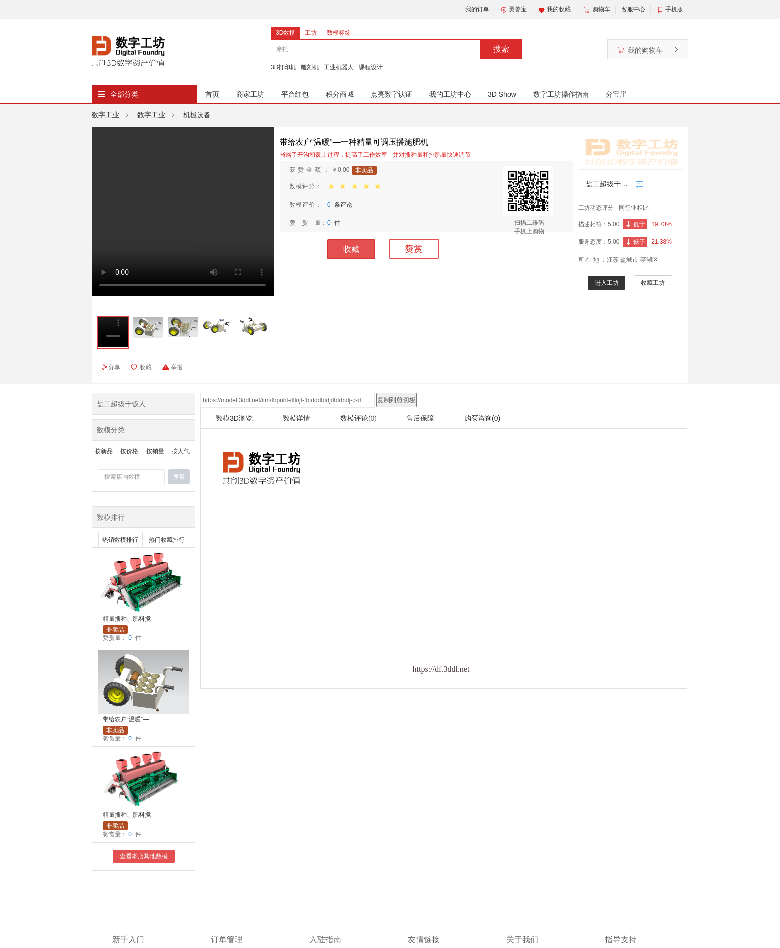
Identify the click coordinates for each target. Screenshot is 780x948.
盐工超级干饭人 (608, 184)
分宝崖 (616, 94)
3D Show (502, 94)
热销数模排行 (120, 539)
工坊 (311, 32)
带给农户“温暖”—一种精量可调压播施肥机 (127, 720)
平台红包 (295, 94)
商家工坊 (250, 94)
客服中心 (633, 9)
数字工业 (105, 115)
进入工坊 (607, 282)
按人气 (181, 451)
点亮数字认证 (391, 94)
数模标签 (339, 32)
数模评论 (358, 418)
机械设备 (197, 115)
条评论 (339, 204)
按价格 (129, 451)
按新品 (104, 451)
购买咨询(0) (482, 418)
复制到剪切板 (396, 400)
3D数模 (285, 32)
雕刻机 (310, 67)
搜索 (501, 49)
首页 (212, 94)
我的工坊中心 (450, 94)
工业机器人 (339, 67)
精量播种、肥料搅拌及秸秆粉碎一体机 (127, 619)
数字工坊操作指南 (561, 94)
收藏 (351, 249)
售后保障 (420, 418)
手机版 (674, 9)
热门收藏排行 (167, 539)
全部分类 (124, 94)
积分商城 (340, 94)
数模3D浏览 (234, 418)
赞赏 (414, 249)
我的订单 (477, 9)
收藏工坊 (653, 282)
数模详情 (296, 418)
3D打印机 (283, 67)
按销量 (155, 451)
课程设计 (371, 67)
